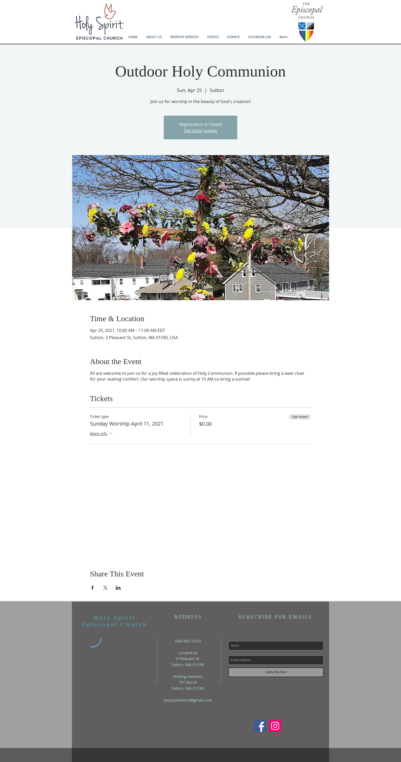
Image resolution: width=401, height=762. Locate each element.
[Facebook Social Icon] (260, 726)
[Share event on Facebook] (92, 588)
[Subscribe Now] (276, 672)
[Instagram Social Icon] (275, 726)
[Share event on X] (105, 588)
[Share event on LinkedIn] (118, 588)
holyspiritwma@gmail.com (188, 700)
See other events (200, 131)
